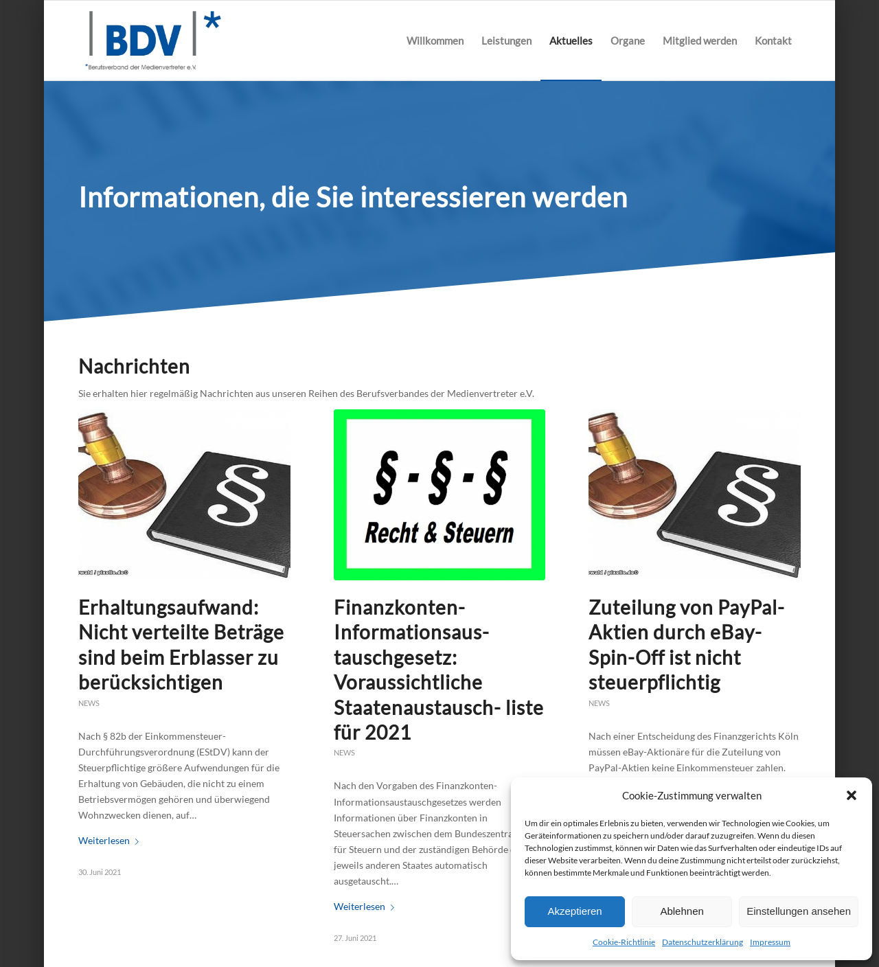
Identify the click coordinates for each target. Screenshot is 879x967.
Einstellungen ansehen (798, 911)
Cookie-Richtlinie (624, 942)
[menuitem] (435, 40)
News (89, 702)
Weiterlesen (111, 840)
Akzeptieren (574, 911)
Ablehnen (681, 911)
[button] (851, 795)
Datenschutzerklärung (702, 942)
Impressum (770, 942)
